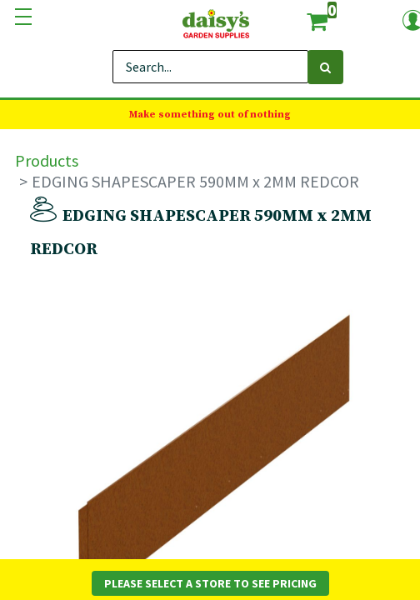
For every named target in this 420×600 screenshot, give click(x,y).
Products (46, 160)
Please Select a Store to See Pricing (210, 583)
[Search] (325, 67)
